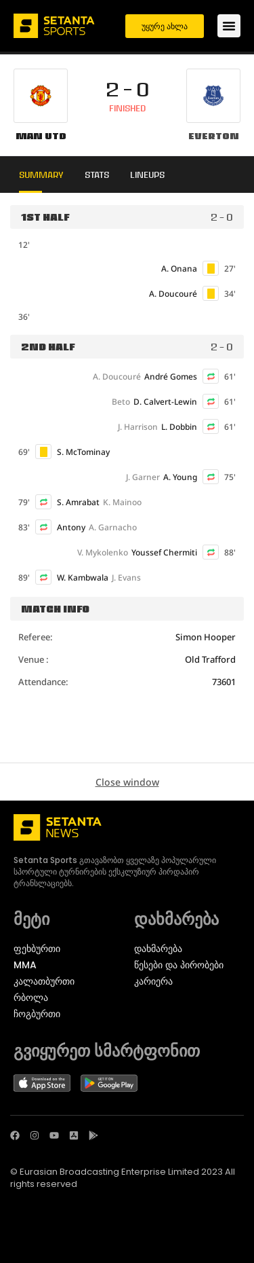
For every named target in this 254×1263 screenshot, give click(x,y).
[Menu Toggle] (228, 25)
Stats (97, 174)
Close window (127, 781)
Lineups (147, 174)
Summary (41, 174)
